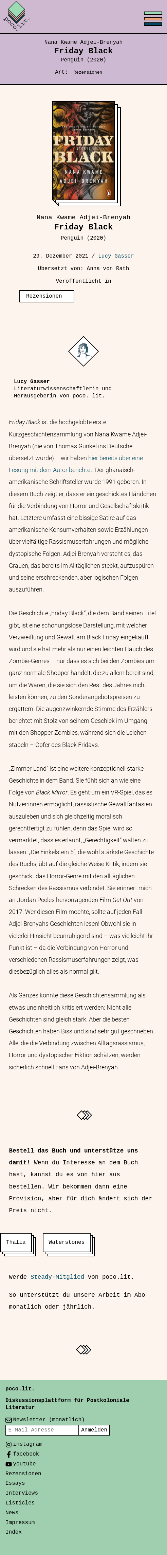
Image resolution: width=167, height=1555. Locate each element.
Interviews (21, 1493)
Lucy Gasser (116, 256)
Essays (15, 1483)
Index (13, 1532)
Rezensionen (88, 72)
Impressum (20, 1523)
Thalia (16, 1242)
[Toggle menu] (83, 17)
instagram (27, 1444)
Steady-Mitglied (57, 1277)
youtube (24, 1464)
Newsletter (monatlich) (49, 1420)
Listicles (20, 1503)
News (11, 1513)
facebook (26, 1454)
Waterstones (67, 1242)
